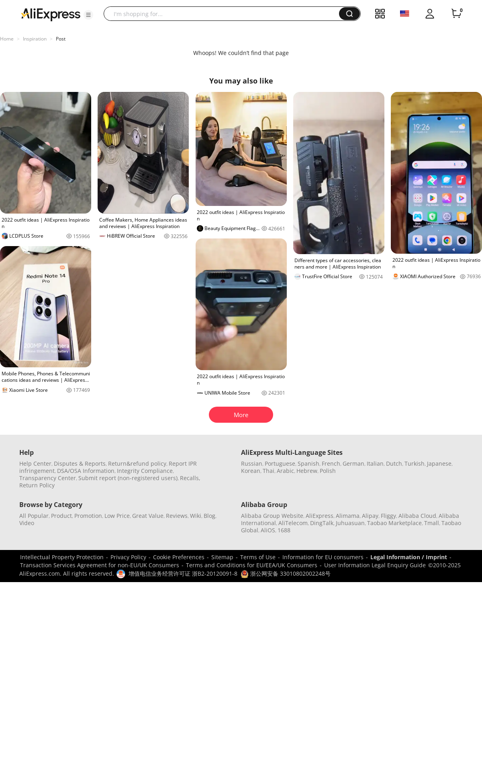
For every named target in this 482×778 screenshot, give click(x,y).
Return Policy (37, 485)
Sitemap (222, 557)
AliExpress (319, 515)
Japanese (439, 463)
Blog (209, 515)
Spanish (308, 463)
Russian (251, 463)
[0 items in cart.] (456, 13)
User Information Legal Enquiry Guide (375, 565)
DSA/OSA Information (85, 471)
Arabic (285, 471)
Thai (268, 471)
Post (60, 38)
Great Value (147, 515)
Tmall (431, 523)
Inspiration (35, 38)
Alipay (370, 515)
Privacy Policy (128, 557)
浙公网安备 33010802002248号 (286, 573)
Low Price (117, 515)
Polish (328, 471)
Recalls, (190, 478)
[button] (88, 15)
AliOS (268, 530)
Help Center (35, 463)
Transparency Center (47, 478)
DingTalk (321, 523)
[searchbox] (224, 13)
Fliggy (388, 515)
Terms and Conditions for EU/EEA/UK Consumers (251, 565)
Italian (375, 463)
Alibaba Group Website (272, 515)
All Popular (34, 515)
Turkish (414, 463)
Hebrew (306, 471)
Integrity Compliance (145, 471)
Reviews (177, 515)
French (331, 463)
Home (7, 38)
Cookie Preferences (178, 557)
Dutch (394, 463)
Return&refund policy (137, 463)
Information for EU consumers (323, 557)
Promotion (88, 515)
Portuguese (280, 463)
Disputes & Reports (80, 463)
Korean (250, 471)
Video (26, 523)
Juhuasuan (350, 523)
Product (61, 515)
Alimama (347, 515)
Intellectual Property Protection (62, 557)
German (353, 463)
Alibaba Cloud (417, 515)
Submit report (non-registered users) (128, 478)
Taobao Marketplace (394, 523)
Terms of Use (258, 557)
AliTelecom (293, 523)
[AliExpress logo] (50, 14)
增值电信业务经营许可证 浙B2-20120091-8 (183, 573)
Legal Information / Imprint (408, 557)
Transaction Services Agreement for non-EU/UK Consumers (99, 565)
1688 (284, 530)
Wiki (195, 515)
